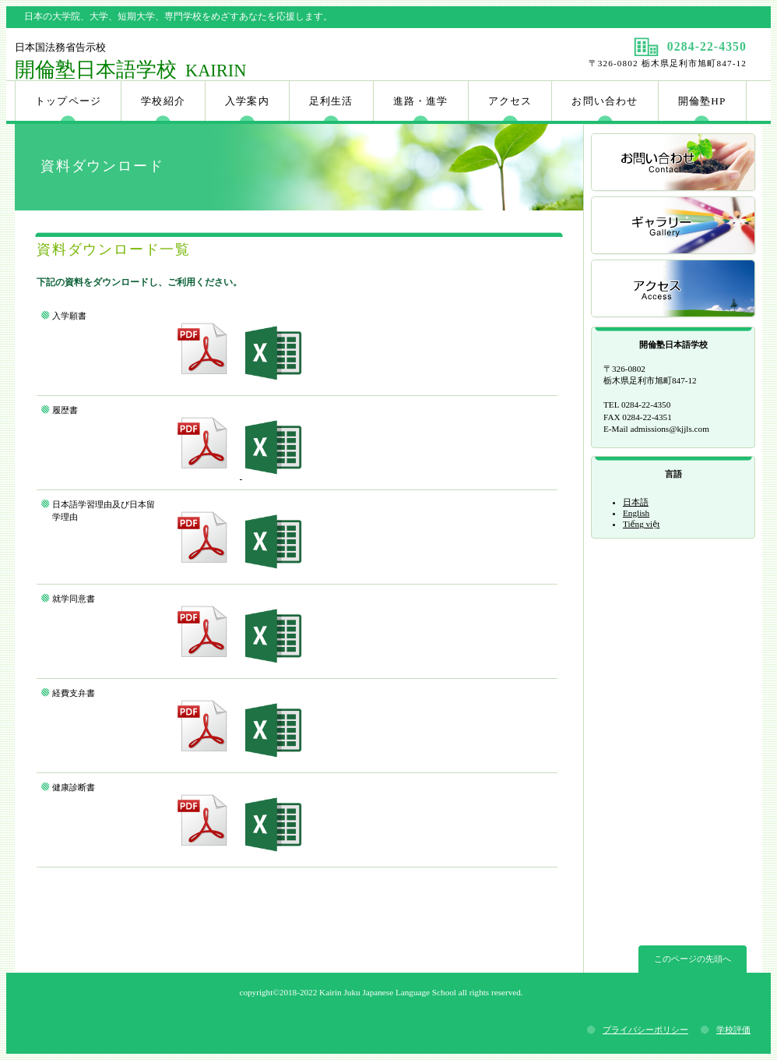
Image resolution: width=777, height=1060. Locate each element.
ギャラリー (674, 226)
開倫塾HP (702, 101)
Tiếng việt (641, 523)
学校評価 (733, 1029)
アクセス (674, 290)
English (636, 513)
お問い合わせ (674, 163)
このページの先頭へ (692, 958)
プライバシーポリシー (645, 1029)
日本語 (636, 502)
